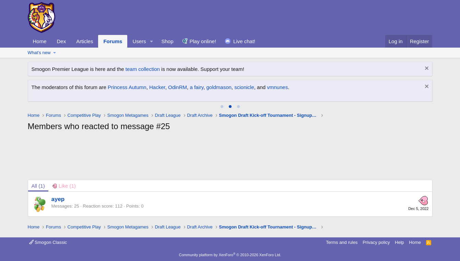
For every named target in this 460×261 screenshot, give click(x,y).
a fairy (196, 87)
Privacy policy (376, 242)
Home (40, 41)
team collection (143, 69)
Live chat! (244, 41)
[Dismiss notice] (426, 69)
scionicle (244, 87)
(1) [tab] (38, 186)
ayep (58, 199)
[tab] (222, 106)
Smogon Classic (48, 242)
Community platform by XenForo (230, 255)
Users (139, 41)
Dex (61, 41)
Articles (84, 41)
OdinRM (177, 87)
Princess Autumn (127, 87)
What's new (39, 52)
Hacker (157, 87)
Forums (112, 41)
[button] (151, 41)
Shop (167, 41)
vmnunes (277, 87)
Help (399, 242)
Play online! (203, 41)
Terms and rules (341, 242)
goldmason (218, 87)
